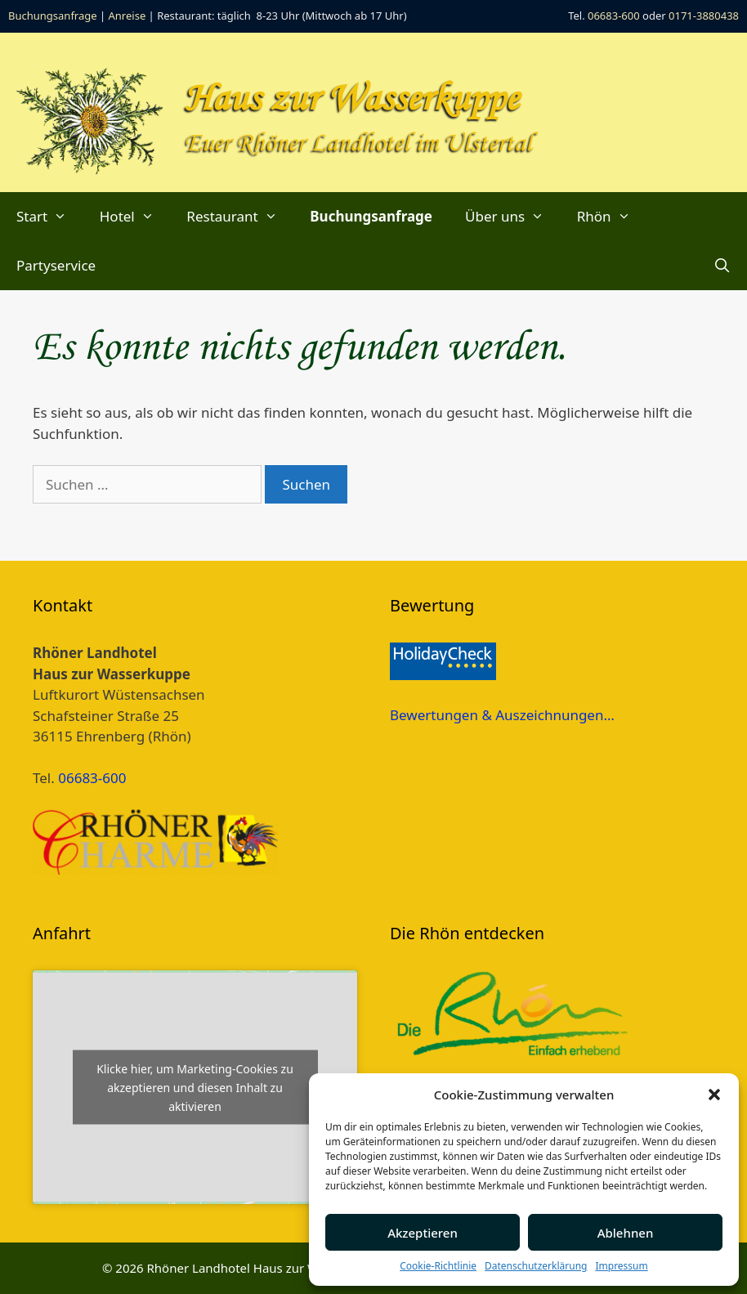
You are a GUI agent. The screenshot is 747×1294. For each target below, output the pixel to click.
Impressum (621, 1266)
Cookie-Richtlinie (438, 1266)
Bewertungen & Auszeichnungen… (502, 714)
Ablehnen (625, 1233)
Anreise (127, 15)
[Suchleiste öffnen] (721, 265)
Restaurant (239, 216)
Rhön (611, 216)
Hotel (135, 216)
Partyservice (56, 265)
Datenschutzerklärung (536, 1266)
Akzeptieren (422, 1233)
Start (49, 216)
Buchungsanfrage (52, 15)
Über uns (513, 216)
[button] (714, 1094)
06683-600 (614, 15)
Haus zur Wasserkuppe (352, 100)
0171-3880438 (704, 15)
